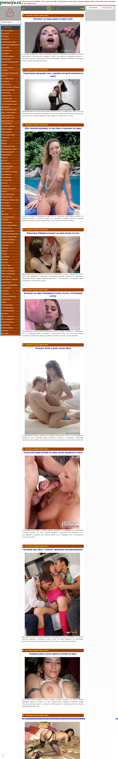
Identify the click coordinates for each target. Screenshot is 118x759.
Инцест (4, 158)
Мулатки (5, 203)
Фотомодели (7, 319)
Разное (4, 248)
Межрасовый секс (10, 200)
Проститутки (7, 242)
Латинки (5, 186)
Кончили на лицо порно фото (36, 15)
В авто (4, 65)
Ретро (4, 254)
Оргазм (4, 214)
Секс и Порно (8, 271)
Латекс (4, 183)
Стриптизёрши (8, 296)
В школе (5, 81)
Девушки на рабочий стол (7, 117)
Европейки (6, 129)
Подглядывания (9, 225)
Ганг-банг (6, 93)
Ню (2, 211)
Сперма (5, 291)
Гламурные (6, 98)
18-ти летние (7, 31)
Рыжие (4, 259)
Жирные (5, 138)
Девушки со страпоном (7, 122)
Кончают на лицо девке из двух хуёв (53, 19)
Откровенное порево (7, 218)
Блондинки (6, 50)
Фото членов (7, 316)
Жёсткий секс (8, 135)
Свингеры (6, 265)
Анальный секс (8, 42)
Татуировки (7, 305)
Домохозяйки (7, 126)
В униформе (7, 78)
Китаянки (5, 163)
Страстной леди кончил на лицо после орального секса (53, 453)
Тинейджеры (7, 308)
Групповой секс (9, 104)
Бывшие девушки (9, 62)
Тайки (4, 302)
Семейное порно (9, 279)
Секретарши (7, 268)
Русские (5, 257)
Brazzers (5, 33)
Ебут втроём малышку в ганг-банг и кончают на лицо (53, 128)
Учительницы (7, 311)
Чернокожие (7, 322)
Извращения (7, 152)
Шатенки (5, 325)
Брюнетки (6, 59)
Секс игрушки (8, 274)
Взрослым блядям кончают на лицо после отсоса (53, 233)
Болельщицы (7, 56)
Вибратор (6, 84)
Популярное (93, 7)
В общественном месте (9, 74)
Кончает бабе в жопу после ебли (53, 348)
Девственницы (8, 112)
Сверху (4, 262)
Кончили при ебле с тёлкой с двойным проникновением (53, 550)
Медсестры (6, 197)
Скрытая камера (9, 285)
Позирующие (7, 231)
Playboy (5, 36)
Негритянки (7, 208)
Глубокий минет (9, 101)
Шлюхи (4, 331)
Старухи (5, 294)
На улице (5, 206)
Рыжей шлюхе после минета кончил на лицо (53, 654)
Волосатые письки (10, 87)
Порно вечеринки (10, 234)
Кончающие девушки (7, 167)
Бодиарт (5, 53)
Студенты (6, 299)
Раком (4, 251)
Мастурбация (7, 194)
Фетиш (4, 313)
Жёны (4, 143)
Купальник (6, 180)
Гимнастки (6, 96)
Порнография (8, 239)
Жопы (4, 140)
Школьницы (7, 328)
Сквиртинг (6, 282)
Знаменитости (8, 146)
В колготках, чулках (7, 69)
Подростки (6, 228)
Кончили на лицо (9, 172)
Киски (4, 160)
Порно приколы (9, 237)
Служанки (6, 288)
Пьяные (5, 245)
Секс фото (6, 276)
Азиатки (5, 39)
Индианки (6, 155)
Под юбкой (6, 222)
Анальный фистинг (10, 45)
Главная (7, 27)
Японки (4, 333)
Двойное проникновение (9, 108)
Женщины (6, 132)
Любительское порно (8, 190)
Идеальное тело (9, 149)
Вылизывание (8, 90)
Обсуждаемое (107, 7)
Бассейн (5, 48)
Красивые (6, 174)
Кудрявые (6, 177)
